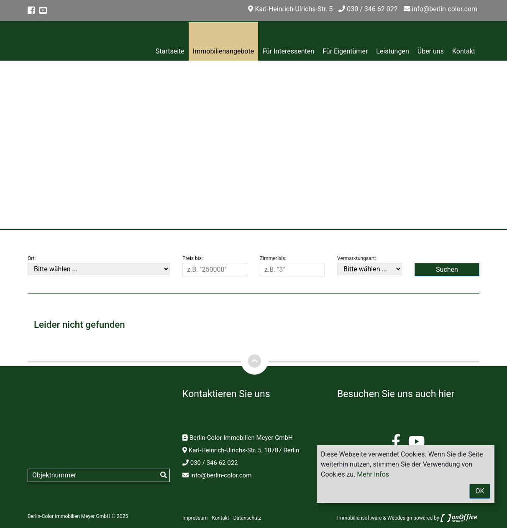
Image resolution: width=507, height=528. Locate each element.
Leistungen (392, 51)
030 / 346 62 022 (367, 9)
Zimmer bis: (273, 258)
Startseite (170, 51)
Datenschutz (247, 518)
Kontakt (463, 51)
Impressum (194, 518)
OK (479, 491)
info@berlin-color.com (440, 9)
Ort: (32, 258)
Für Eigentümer (345, 51)
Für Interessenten (288, 51)
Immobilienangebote (223, 51)
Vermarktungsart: (356, 258)
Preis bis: (192, 258)
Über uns (430, 51)
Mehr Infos (373, 474)
